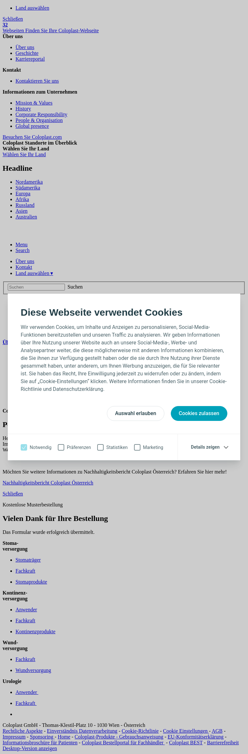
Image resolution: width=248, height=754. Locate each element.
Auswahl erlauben (135, 413)
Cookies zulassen (199, 413)
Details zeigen (205, 447)
